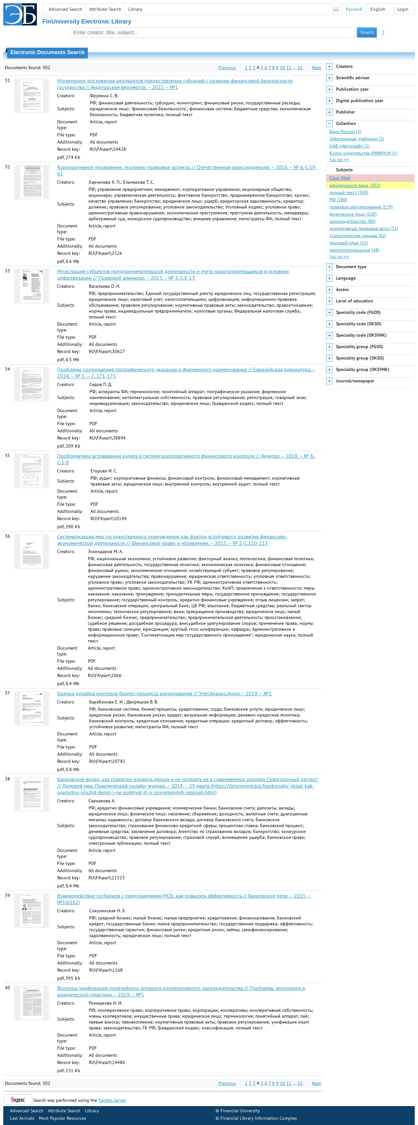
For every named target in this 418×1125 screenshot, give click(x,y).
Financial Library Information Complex (258, 1118)
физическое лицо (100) (353, 214)
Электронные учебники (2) (357, 139)
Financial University (240, 1111)
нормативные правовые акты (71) (364, 228)
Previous (227, 67)
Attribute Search (105, 9)
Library (135, 9)
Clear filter (340, 178)
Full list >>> (339, 159)
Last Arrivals (22, 1118)
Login (403, 9)
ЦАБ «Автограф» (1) (350, 146)
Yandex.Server (112, 1100)
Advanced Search (65, 9)
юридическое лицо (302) (355, 185)
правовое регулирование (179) (361, 207)
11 (289, 67)
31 (300, 67)
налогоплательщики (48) (354, 250)
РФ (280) (338, 200)
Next (316, 67)
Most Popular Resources (62, 1118)
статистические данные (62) (358, 236)
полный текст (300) (349, 192)
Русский (354, 9)
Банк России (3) (345, 131)
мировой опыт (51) (349, 243)
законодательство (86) (353, 221)
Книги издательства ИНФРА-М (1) (363, 153)
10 (282, 67)
